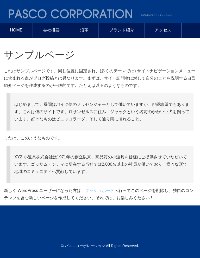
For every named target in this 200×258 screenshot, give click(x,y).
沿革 (84, 30)
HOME (16, 30)
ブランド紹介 (121, 30)
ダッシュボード (99, 190)
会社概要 (51, 30)
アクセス (163, 30)
